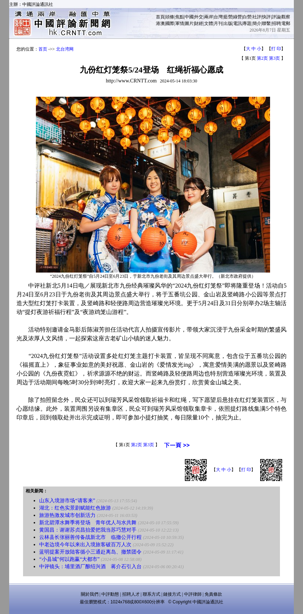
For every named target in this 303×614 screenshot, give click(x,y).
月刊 (218, 23)
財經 (198, 23)
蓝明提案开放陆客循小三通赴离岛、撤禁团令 (90, 552)
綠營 (237, 16)
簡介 (256, 23)
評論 (276, 16)
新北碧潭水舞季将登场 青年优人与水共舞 (87, 522)
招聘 (276, 23)
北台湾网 (65, 49)
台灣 (218, 16)
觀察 (285, 16)
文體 (208, 23)
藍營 (228, 16)
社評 (256, 16)
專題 (247, 23)
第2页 (262, 58)
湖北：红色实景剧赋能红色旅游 (75, 508)
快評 (266, 16)
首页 (42, 49)
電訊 (237, 23)
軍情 (179, 23)
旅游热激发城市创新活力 (67, 515)
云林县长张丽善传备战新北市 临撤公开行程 (90, 537)
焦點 (179, 16)
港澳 (160, 23)
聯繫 (266, 23)
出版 (228, 23)
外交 (198, 16)
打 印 (276, 48)
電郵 (285, 23)
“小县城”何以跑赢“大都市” (69, 559)
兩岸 (208, 16)
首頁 (160, 16)
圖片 (189, 23)
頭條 (169, 16)
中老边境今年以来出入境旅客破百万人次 (85, 544)
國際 (169, 23)
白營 (247, 16)
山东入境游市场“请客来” (67, 500)
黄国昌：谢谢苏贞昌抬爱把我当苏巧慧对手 (87, 530)
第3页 (274, 58)
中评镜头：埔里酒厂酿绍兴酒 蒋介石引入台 (90, 566)
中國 (189, 16)
